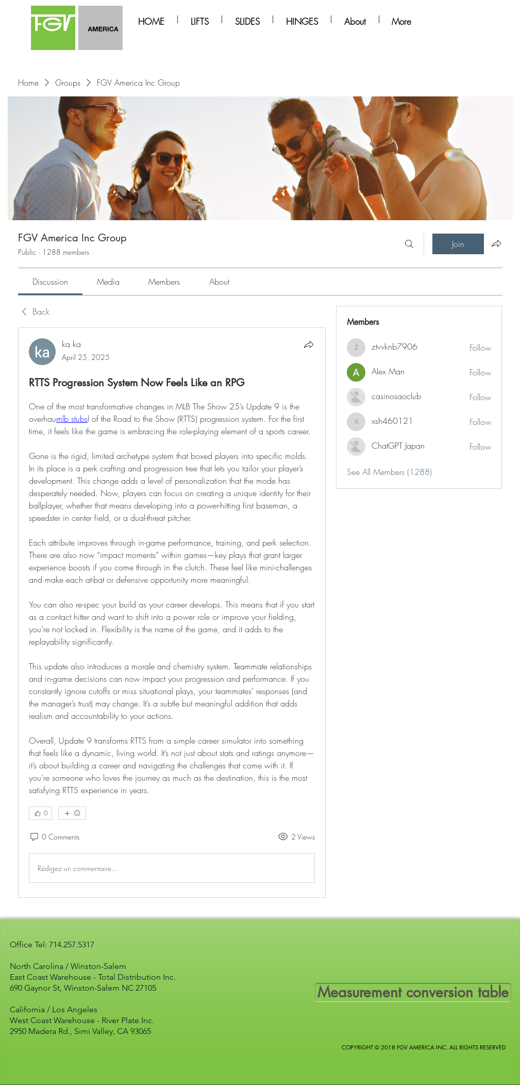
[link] (50, 281)
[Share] (309, 344)
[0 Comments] (54, 837)
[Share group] (496, 243)
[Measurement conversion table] (413, 992)
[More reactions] (72, 813)
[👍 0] (40, 813)
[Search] (409, 244)
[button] (200, 19)
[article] (172, 612)
